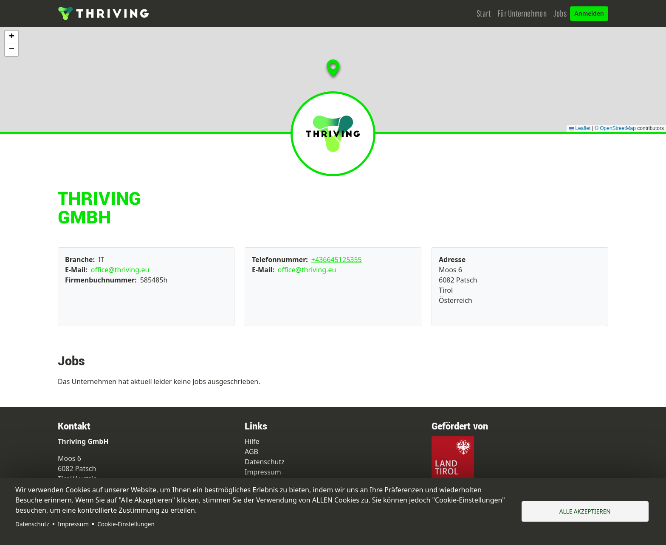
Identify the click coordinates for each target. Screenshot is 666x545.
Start (484, 13)
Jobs (560, 13)
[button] (337, 82)
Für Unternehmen (522, 13)
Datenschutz (32, 524)
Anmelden (589, 13)
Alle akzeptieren (585, 511)
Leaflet (579, 128)
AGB (251, 451)
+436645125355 (336, 259)
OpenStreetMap (618, 128)
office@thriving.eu (120, 269)
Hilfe (252, 441)
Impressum (73, 524)
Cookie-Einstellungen (126, 524)
